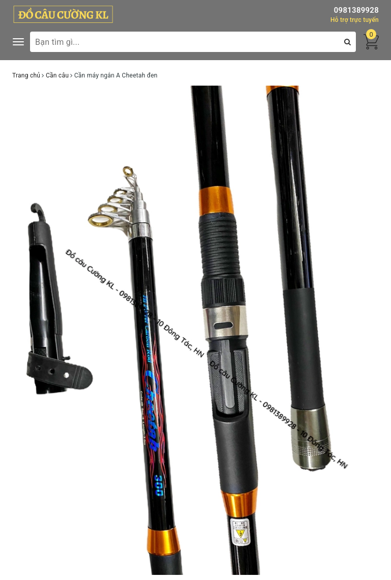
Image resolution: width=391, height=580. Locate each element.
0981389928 (356, 10)
